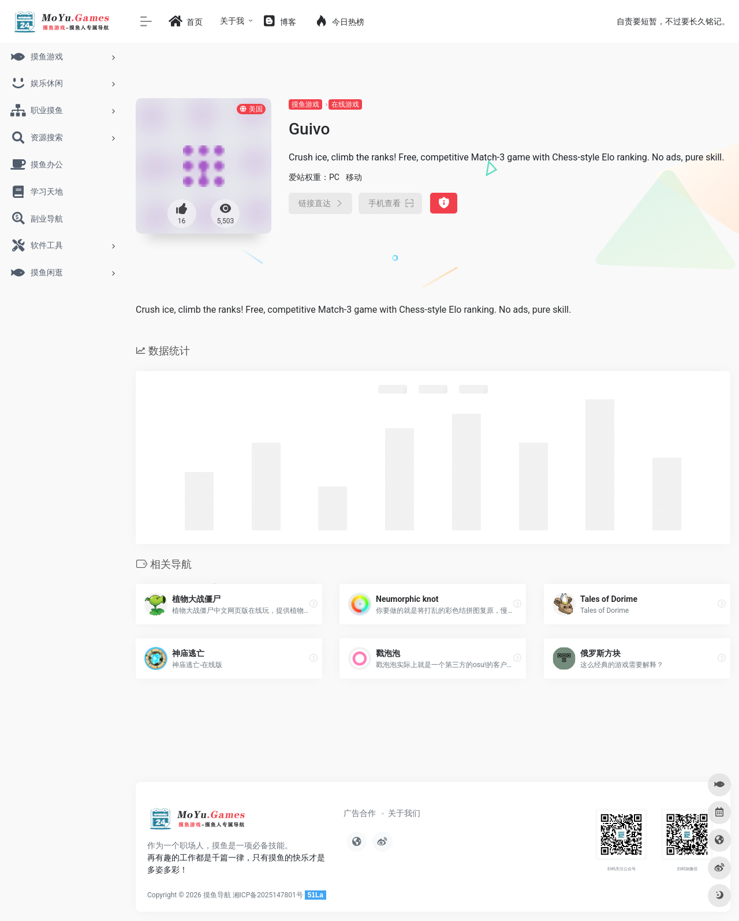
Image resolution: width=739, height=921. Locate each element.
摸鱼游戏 (305, 104)
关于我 (232, 20)
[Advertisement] (433, 735)
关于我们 (404, 813)
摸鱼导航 (217, 895)
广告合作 (360, 813)
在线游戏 (345, 104)
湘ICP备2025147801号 (268, 895)
